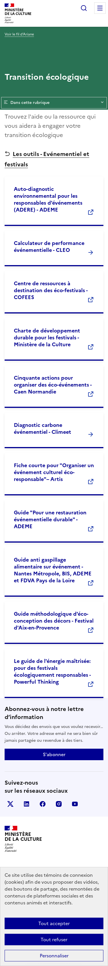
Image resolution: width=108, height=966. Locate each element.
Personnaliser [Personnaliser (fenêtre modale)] (54, 955)
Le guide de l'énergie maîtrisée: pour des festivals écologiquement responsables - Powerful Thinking (52, 671)
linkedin (26, 804)
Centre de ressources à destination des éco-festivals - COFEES (51, 290)
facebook (42, 804)
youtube (75, 804)
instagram (59, 804)
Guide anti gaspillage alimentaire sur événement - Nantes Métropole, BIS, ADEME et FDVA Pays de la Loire (53, 570)
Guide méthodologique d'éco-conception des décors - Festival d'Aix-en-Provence (54, 621)
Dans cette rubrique (54, 102)
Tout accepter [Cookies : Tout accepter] (54, 923)
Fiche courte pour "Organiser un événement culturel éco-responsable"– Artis (54, 472)
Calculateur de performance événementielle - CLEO (49, 246)
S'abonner (54, 754)
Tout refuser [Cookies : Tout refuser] (54, 939)
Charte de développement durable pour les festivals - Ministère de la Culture (47, 337)
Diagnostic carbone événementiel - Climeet (42, 428)
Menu (100, 8)
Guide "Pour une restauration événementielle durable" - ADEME (50, 519)
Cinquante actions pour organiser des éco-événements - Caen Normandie (53, 384)
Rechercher (84, 8)
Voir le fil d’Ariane (19, 34)
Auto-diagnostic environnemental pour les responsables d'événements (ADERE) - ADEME (48, 199)
